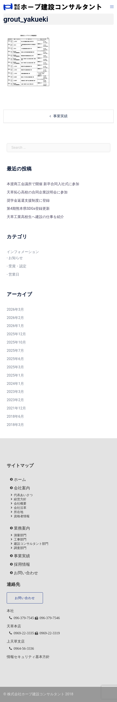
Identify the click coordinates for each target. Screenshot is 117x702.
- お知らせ (15, 258)
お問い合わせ (26, 573)
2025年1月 (15, 375)
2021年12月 (16, 408)
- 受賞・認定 (16, 266)
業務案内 (22, 528)
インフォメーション (23, 252)
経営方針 (20, 499)
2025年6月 (15, 359)
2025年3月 (15, 367)
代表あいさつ (23, 495)
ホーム (20, 480)
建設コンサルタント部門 (31, 543)
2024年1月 (15, 383)
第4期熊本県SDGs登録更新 (28, 208)
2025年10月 (16, 342)
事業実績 (60, 116)
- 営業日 (13, 274)
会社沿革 (20, 507)
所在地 (18, 511)
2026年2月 (15, 318)
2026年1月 (15, 326)
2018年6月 (15, 416)
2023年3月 (15, 392)
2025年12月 (16, 334)
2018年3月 (15, 425)
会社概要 (20, 503)
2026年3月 (15, 309)
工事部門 (20, 539)
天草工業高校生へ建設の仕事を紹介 (35, 217)
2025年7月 (15, 350)
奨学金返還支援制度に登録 (28, 200)
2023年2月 (15, 400)
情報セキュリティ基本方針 (28, 657)
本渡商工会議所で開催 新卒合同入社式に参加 (43, 184)
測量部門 (20, 535)
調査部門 (20, 547)
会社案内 (22, 488)
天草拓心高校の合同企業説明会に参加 (37, 192)
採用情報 (22, 564)
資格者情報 (22, 516)
